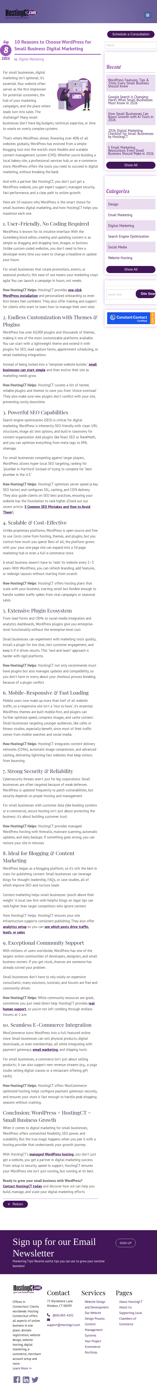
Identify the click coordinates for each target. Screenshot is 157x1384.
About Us (125, 1307)
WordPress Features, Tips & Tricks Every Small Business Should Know (128, 83)
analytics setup (15, 926)
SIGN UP (126, 1243)
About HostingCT (131, 1302)
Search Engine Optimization (128, 236)
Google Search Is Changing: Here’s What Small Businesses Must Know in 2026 (130, 100)
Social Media (117, 247)
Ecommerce (92, 1347)
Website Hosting (120, 257)
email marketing (45, 1049)
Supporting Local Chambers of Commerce (130, 1318)
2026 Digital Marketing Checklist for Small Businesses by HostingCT (131, 133)
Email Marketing (120, 215)
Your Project (93, 1341)
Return (15, 1204)
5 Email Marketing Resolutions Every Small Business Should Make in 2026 (131, 150)
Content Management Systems (94, 1330)
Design (113, 204)
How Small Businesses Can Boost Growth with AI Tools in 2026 (130, 116)
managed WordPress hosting (51, 1154)
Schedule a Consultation (130, 34)
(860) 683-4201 (60, 1315)
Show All (130, 165)
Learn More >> (22, 1368)
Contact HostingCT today (22, 1186)
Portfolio (91, 1352)
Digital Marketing (121, 225)
